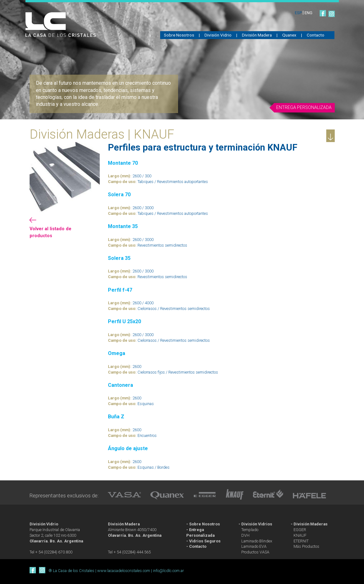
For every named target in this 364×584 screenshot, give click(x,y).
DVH (245, 535)
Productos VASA (255, 552)
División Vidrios (256, 524)
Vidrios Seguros (205, 541)
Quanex (289, 34)
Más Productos (306, 546)
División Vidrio (218, 34)
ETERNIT (301, 541)
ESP (299, 12)
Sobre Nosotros (179, 34)
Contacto (315, 34)
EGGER (300, 529)
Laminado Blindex (256, 541)
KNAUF (300, 535)
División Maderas (311, 524)
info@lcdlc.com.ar (168, 570)
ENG (308, 12)
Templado (249, 529)
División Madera (257, 34)
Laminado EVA (253, 546)
